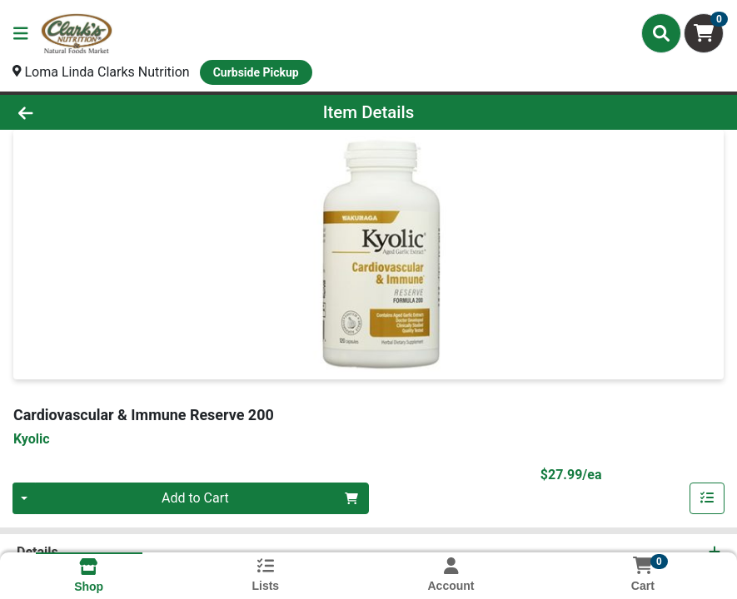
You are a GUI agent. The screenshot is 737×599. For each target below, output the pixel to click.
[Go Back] (102, 112)
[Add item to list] (707, 498)
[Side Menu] (20, 33)
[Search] (661, 33)
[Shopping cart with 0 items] (704, 33)
